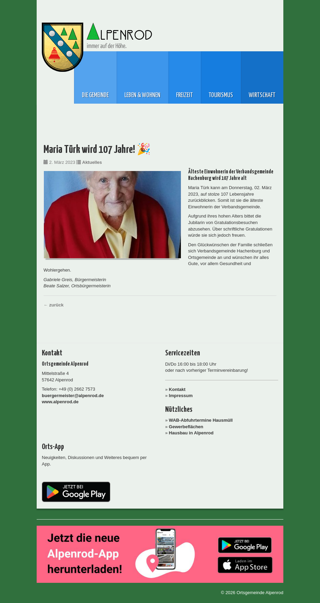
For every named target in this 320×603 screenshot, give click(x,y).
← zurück (54, 304)
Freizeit (184, 95)
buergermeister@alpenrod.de (73, 395)
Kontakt (177, 389)
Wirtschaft (262, 95)
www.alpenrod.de (60, 401)
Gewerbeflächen (186, 426)
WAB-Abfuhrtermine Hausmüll (201, 420)
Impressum (181, 395)
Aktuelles (92, 162)
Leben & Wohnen (142, 95)
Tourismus (221, 95)
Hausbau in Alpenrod (191, 432)
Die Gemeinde (95, 95)
